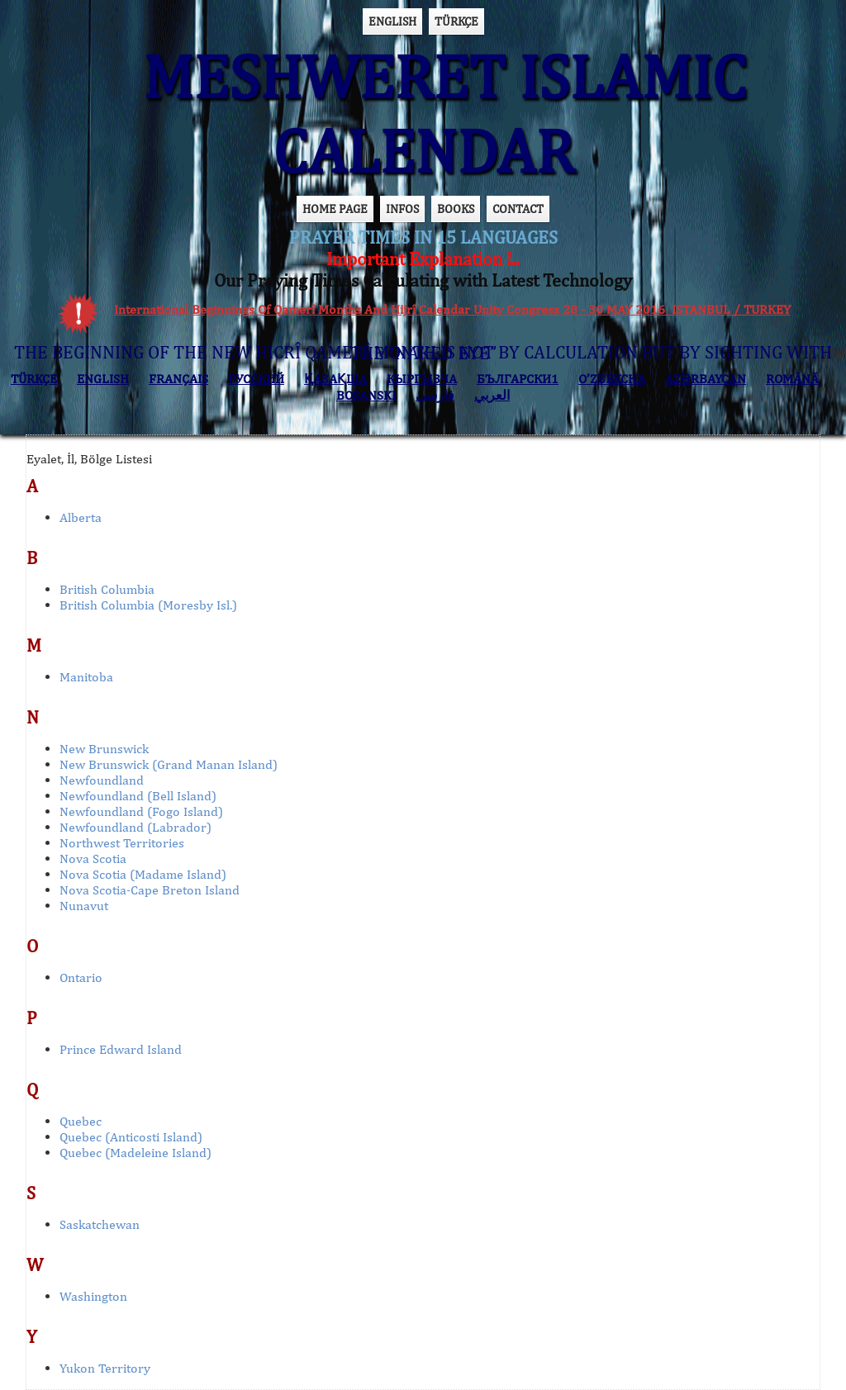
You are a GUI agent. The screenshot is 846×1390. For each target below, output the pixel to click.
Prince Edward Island (120, 1049)
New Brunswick (104, 749)
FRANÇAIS (178, 379)
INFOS (402, 209)
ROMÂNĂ (792, 379)
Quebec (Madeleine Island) (135, 1152)
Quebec (80, 1121)
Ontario (80, 977)
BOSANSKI (366, 395)
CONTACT (518, 209)
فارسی (435, 395)
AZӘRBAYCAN (705, 379)
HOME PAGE (335, 209)
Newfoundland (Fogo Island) (141, 811)
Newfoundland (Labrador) (135, 827)
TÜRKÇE (456, 21)
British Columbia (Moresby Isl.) (148, 605)
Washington (93, 1296)
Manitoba (86, 677)
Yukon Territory (104, 1368)
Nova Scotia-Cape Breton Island (149, 890)
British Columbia (106, 589)
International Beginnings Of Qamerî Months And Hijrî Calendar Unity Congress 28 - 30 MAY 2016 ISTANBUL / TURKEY (452, 309)
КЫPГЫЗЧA (422, 379)
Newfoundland (101, 780)
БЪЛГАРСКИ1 (517, 379)
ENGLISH (392, 21)
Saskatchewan (99, 1224)
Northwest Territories (121, 843)
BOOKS (455, 209)
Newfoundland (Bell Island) (137, 796)
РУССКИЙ (256, 379)
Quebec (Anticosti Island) (130, 1137)
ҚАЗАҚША (335, 379)
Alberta (80, 517)
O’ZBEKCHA (611, 379)
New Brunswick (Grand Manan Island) (168, 764)
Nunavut (83, 905)
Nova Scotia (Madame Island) (142, 874)
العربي (492, 395)
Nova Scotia (92, 858)
